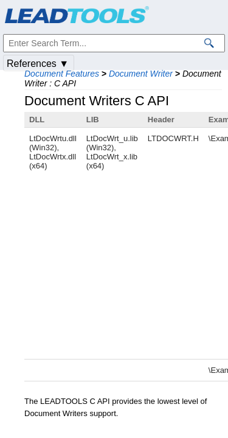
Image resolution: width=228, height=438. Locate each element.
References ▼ (38, 63)
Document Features (61, 73)
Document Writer (141, 73)
